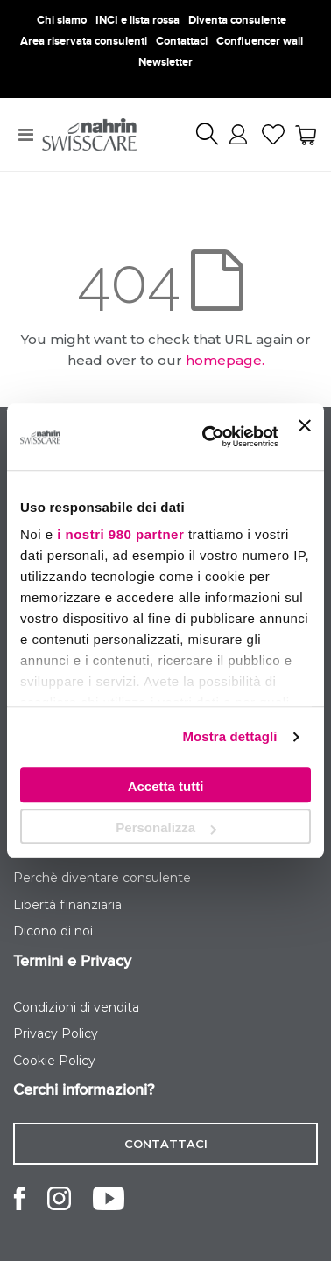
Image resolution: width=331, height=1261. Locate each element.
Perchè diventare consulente (102, 878)
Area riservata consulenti (83, 41)
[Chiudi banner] (305, 436)
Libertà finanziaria (67, 905)
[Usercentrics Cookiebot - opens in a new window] (208, 436)
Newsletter (165, 62)
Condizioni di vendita (76, 1007)
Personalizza (166, 827)
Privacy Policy (55, 1033)
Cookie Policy (54, 1060)
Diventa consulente (237, 20)
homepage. (225, 360)
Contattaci (182, 41)
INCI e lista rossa (137, 20)
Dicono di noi (53, 931)
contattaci (166, 1144)
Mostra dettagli (229, 736)
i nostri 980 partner (120, 534)
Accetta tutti (166, 786)
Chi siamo (62, 20)
